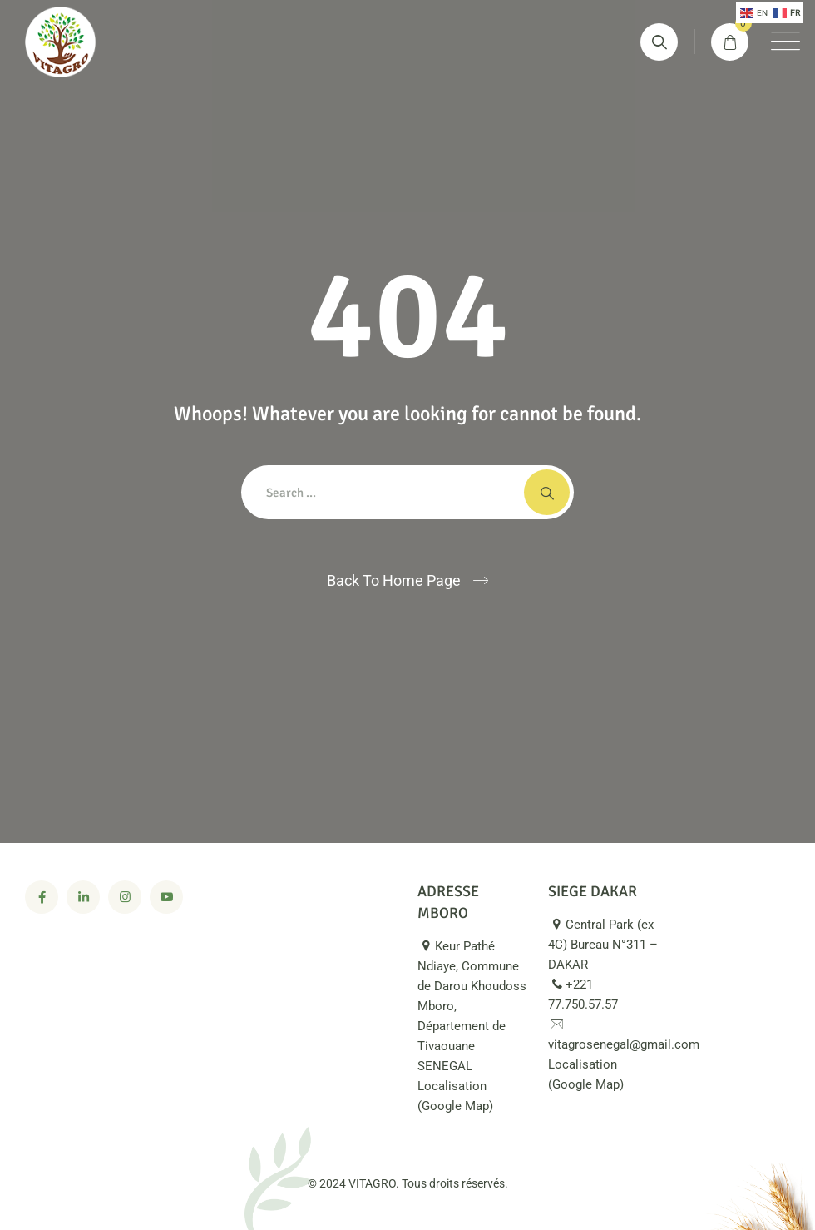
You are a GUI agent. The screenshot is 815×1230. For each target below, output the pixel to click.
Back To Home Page (394, 580)
